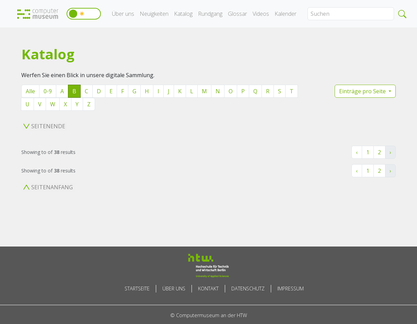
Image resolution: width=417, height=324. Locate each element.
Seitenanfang (48, 187)
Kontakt (208, 288)
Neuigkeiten (154, 13)
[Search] (351, 13)
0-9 (48, 91)
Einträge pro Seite (363, 91)
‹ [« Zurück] (357, 152)
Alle (30, 91)
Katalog (183, 13)
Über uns (123, 13)
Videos (261, 13)
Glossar (237, 13)
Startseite (137, 288)
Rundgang (210, 13)
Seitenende (44, 126)
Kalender (286, 13)
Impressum (290, 288)
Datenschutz (248, 288)
